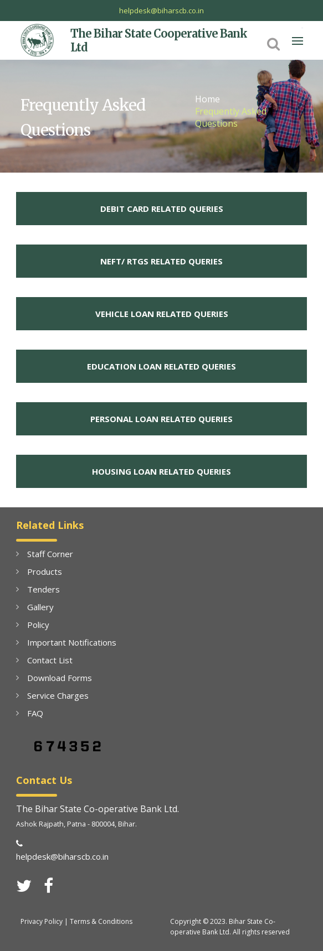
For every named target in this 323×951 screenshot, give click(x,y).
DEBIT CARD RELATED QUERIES (161, 208)
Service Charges (58, 695)
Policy (38, 624)
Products (44, 571)
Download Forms (59, 677)
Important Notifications (71, 642)
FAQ (35, 713)
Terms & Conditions (101, 921)
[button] (273, 43)
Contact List (50, 660)
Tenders (43, 589)
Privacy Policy (41, 921)
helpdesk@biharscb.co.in (161, 10)
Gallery (40, 606)
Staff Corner (50, 553)
